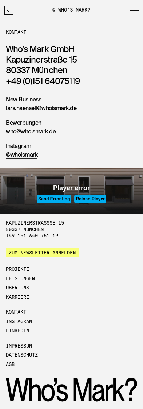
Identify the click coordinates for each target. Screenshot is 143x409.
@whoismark (21, 155)
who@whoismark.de (31, 132)
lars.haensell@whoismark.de (41, 109)
